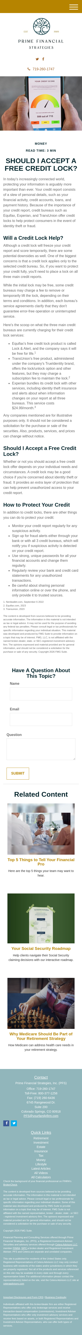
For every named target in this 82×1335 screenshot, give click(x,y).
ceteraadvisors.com (13, 1283)
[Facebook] (43, 59)
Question (14, 735)
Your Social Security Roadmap (41, 948)
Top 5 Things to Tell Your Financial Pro (40, 862)
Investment (40, 1142)
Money (40, 1160)
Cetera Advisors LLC (66, 1244)
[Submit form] (18, 774)
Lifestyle (41, 1164)
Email (14, 709)
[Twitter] (37, 59)
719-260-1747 (41, 69)
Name (14, 683)
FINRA (16, 1248)
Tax (41, 1155)
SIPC (24, 1248)
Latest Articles (41, 1168)
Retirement (40, 1138)
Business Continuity (55, 1297)
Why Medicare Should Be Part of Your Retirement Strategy (41, 1036)
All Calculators (41, 1177)
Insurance (41, 1151)
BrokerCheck (10, 1184)
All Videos (41, 1173)
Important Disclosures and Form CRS (23, 1297)
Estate (41, 1147)
